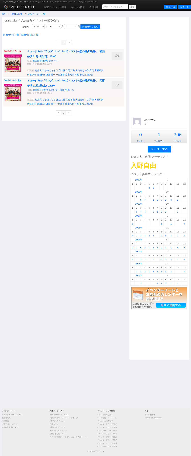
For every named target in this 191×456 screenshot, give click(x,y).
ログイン (184, 7)
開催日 (25, 26)
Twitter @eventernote (153, 418)
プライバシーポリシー (10, 424)
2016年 (138, 227)
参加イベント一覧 (36, 14)
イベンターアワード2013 (107, 427)
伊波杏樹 (31, 74)
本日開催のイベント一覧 (106, 418)
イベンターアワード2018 (107, 443)
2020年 (138, 180)
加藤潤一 (50, 74)
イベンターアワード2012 (107, 424)
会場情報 (93, 7)
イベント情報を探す (105, 415)
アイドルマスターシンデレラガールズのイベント (68, 437)
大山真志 (79, 70)
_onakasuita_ (17, 14)
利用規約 (5, 421)
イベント (177, 141)
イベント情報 (78, 7)
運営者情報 (6, 418)
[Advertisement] (159, 66)
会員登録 (170, 7)
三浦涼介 (88, 74)
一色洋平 (60, 74)
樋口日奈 (41, 74)
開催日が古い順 (11, 34)
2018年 (138, 204)
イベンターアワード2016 (107, 437)
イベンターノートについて (12, 415)
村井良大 (39, 70)
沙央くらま (50, 70)
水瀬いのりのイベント (58, 430)
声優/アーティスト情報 (55, 7)
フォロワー (159, 141)
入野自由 (70, 70)
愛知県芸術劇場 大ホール (45, 60)
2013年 (138, 263)
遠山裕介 (69, 74)
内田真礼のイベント (57, 427)
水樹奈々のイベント (57, 421)
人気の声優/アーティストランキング (63, 418)
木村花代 (79, 74)
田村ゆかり (53, 424)
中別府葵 (89, 70)
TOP (4, 14)
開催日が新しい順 (29, 34)
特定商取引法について (10, 427)
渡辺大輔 (60, 70)
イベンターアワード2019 (107, 446)
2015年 (138, 239)
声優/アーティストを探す (59, 415)
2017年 (138, 215)
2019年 (138, 192)
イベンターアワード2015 (107, 434)
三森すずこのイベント (58, 434)
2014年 (138, 251)
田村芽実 (98, 70)
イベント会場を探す (105, 421)
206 (177, 135)
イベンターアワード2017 (107, 440)
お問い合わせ (150, 415)
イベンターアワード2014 (107, 430)
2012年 (138, 275)
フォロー (140, 141)
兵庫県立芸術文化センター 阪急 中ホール (53, 90)
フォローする (159, 149)
